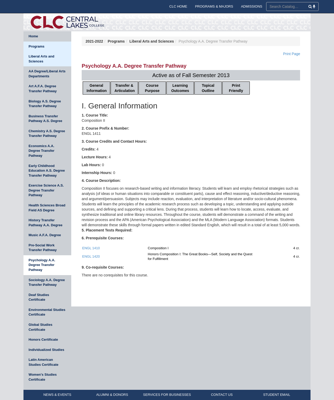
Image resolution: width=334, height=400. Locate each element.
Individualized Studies (46, 350)
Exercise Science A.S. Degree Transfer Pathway (46, 190)
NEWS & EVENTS (57, 395)
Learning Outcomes (180, 88)
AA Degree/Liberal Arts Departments (47, 73)
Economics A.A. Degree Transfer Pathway (42, 151)
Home (33, 36)
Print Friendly (236, 88)
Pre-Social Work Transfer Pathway (43, 247)
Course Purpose (152, 88)
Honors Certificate (43, 339)
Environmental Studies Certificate (47, 312)
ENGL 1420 (91, 256)
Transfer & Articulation (125, 88)
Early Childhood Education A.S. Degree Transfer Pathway (47, 170)
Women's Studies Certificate (43, 377)
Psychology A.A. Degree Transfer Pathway (42, 265)
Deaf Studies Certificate (39, 297)
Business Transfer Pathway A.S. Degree (45, 118)
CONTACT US (221, 395)
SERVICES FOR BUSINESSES (167, 395)
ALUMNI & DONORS (112, 395)
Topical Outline (208, 88)
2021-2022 (94, 41)
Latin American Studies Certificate (43, 362)
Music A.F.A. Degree (45, 235)
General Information (97, 88)
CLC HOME (178, 6)
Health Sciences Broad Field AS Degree (47, 207)
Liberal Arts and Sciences (41, 58)
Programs (37, 46)
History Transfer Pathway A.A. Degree (46, 222)
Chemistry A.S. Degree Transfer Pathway (47, 133)
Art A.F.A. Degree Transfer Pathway (43, 88)
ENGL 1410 (91, 248)
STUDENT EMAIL (276, 395)
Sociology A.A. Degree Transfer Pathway (47, 282)
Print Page (291, 54)
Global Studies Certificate (40, 327)
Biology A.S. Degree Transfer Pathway (45, 103)
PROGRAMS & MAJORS (214, 6)
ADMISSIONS (251, 6)
